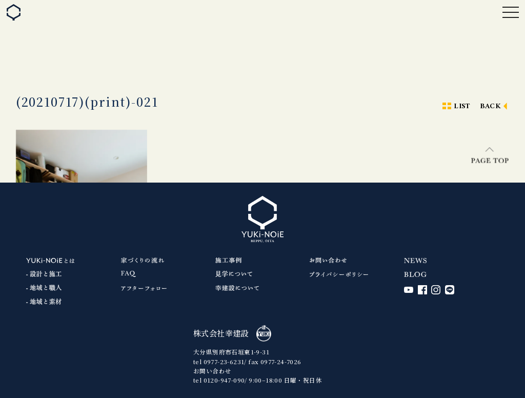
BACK (490, 106)
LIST (462, 106)
